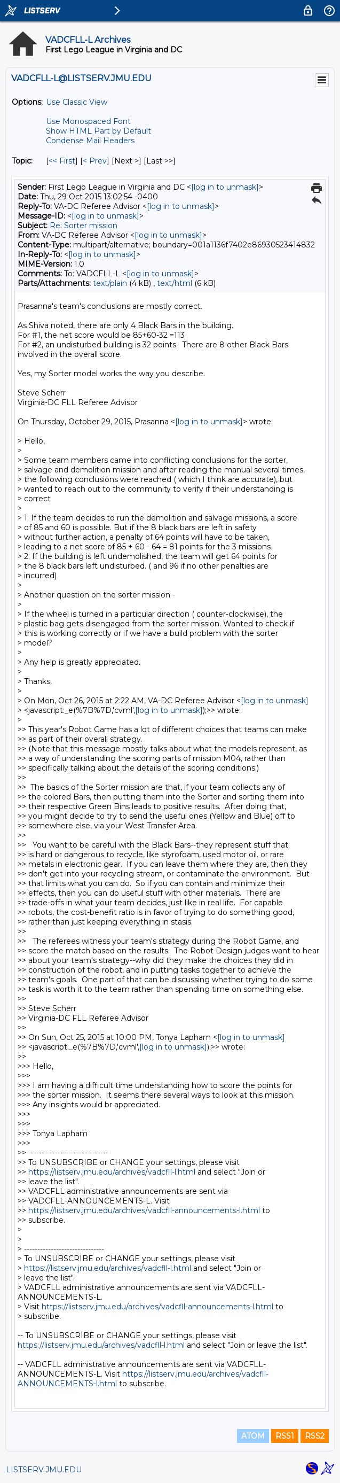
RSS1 (284, 1436)
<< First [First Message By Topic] (62, 161)
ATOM (253, 1436)
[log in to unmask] (225, 187)
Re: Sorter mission (83, 225)
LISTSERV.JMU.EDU (44, 1469)
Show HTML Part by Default (98, 131)
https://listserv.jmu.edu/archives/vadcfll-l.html (111, 1172)
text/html (174, 283)
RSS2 (315, 1436)
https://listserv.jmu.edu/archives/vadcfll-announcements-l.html (144, 1210)
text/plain (110, 283)
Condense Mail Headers (90, 140)
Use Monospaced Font (88, 121)
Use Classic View (76, 102)
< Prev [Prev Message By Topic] (95, 161)
